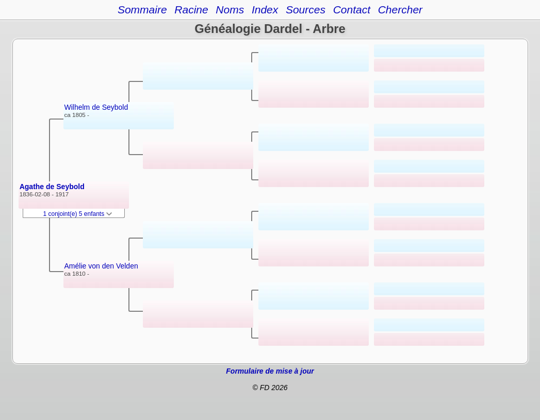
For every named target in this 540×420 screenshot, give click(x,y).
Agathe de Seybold (52, 186)
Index (265, 9)
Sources (305, 9)
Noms (230, 9)
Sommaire (142, 9)
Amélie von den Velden (101, 266)
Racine (191, 9)
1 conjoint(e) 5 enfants (77, 213)
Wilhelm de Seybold (96, 107)
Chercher (400, 9)
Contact (351, 9)
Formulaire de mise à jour (270, 371)
